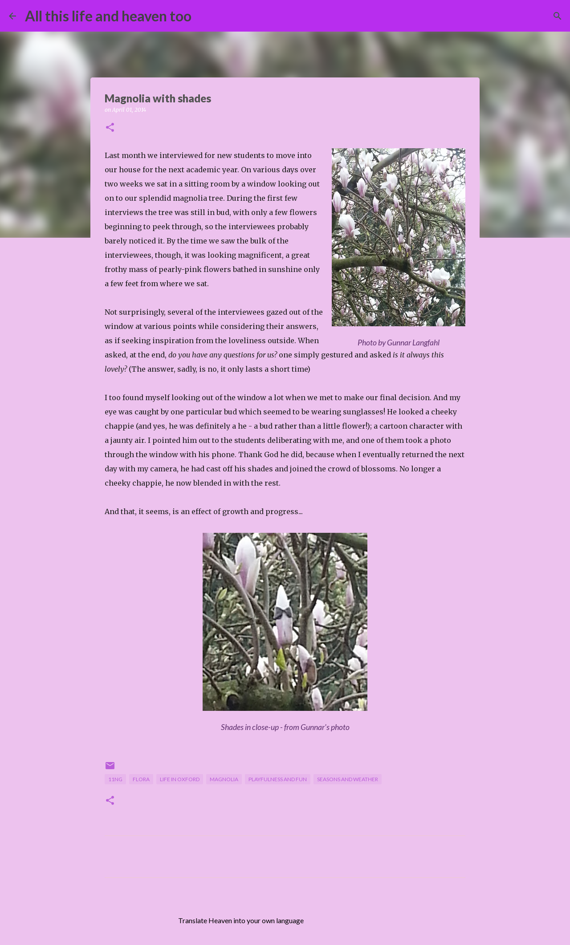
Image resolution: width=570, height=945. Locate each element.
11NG (115, 779)
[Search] (204, 16)
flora (141, 779)
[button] (110, 128)
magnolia (224, 779)
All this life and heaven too (108, 15)
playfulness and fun (277, 779)
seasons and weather (347, 779)
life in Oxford (180, 779)
